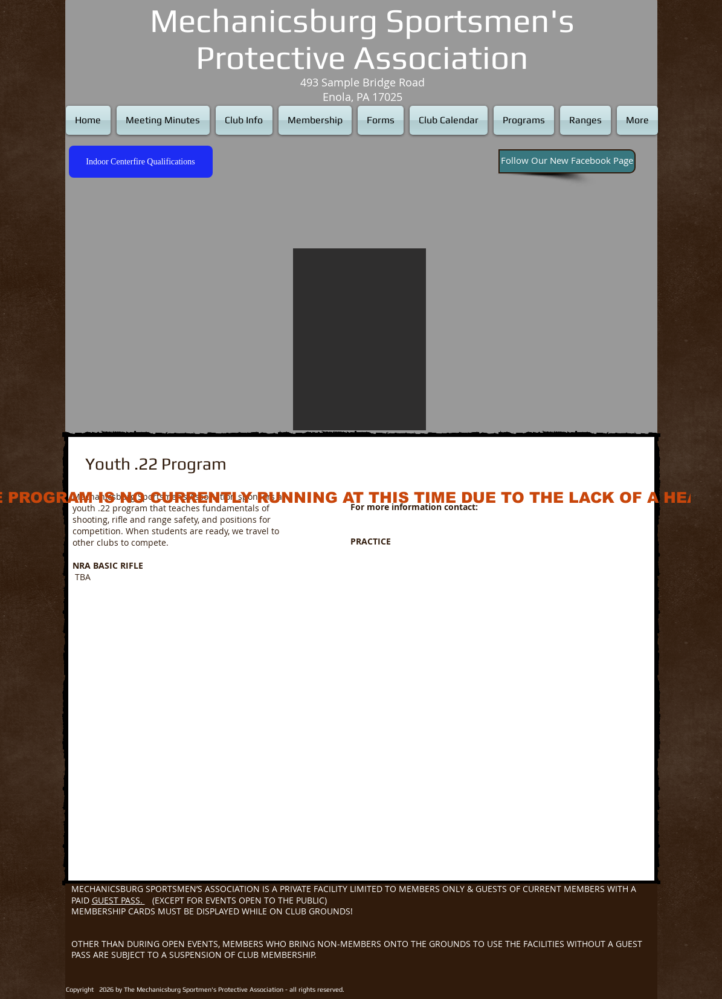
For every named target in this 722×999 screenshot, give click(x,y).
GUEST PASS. (118, 900)
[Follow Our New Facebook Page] (567, 161)
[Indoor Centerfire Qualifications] (141, 162)
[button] (359, 339)
